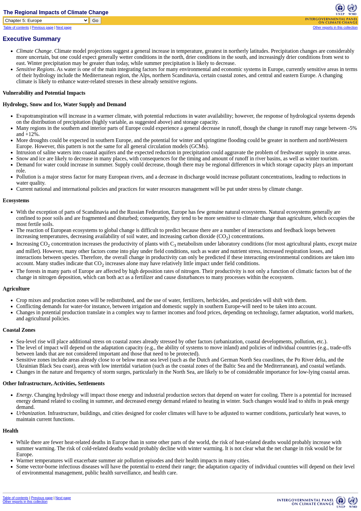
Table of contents (16, 27)
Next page (64, 27)
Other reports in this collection (335, 27)
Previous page (42, 27)
